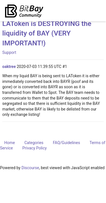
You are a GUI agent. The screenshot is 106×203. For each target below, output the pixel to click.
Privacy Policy (34, 148)
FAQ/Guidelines (66, 142)
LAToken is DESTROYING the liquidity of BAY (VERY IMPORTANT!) (46, 33)
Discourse (30, 168)
